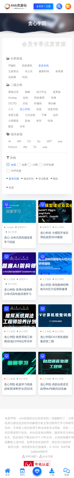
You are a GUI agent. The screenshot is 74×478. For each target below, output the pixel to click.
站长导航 (46, 456)
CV (29, 141)
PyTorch (12, 147)
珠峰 (27, 91)
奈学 (38, 120)
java (60, 141)
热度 (11, 187)
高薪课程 (27, 65)
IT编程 (12, 65)
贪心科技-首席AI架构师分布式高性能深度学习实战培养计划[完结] (18, 294)
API (19, 141)
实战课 (12, 77)
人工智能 (9, 279)
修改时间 (28, 178)
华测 (53, 97)
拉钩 (25, 97)
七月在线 (30, 114)
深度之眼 (13, 114)
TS (34, 147)
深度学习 (20, 227)
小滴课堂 (13, 120)
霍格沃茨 (13, 91)
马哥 (22, 126)
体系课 (59, 71)
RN (25, 147)
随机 (55, 178)
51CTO (12, 103)
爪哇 (25, 103)
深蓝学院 (53, 109)
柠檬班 (38, 103)
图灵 (10, 126)
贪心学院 (25, 109)
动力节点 (41, 91)
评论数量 (43, 178)
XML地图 (29, 456)
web (45, 147)
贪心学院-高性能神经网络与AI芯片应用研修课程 (54, 289)
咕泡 (24, 77)
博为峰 (52, 103)
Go (38, 141)
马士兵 (29, 71)
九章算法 (13, 71)
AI (9, 141)
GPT (49, 141)
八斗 (10, 109)
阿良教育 (39, 97)
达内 (55, 114)
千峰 (44, 114)
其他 (27, 120)
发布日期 (14, 178)
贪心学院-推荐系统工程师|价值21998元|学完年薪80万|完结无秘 (18, 341)
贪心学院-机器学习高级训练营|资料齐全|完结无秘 (18, 389)
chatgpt (9, 227)
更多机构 (43, 65)
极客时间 (44, 71)
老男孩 (57, 91)
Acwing (12, 97)
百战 (38, 109)
